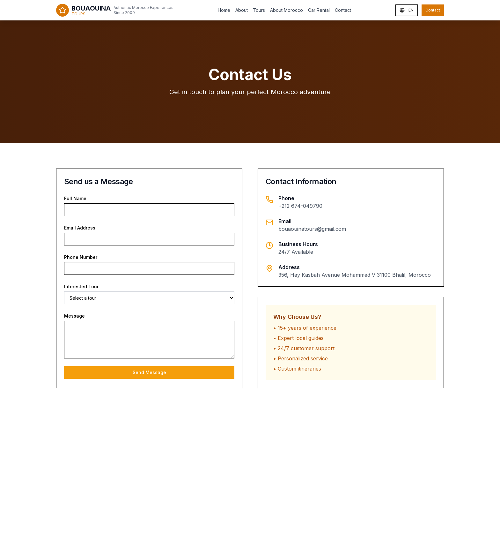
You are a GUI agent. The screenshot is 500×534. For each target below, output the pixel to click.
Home (224, 10)
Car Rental (319, 10)
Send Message (149, 372)
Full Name (75, 198)
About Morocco (286, 10)
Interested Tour (81, 286)
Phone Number (80, 257)
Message (74, 316)
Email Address (79, 227)
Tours (259, 10)
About (241, 10)
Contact (343, 10)
